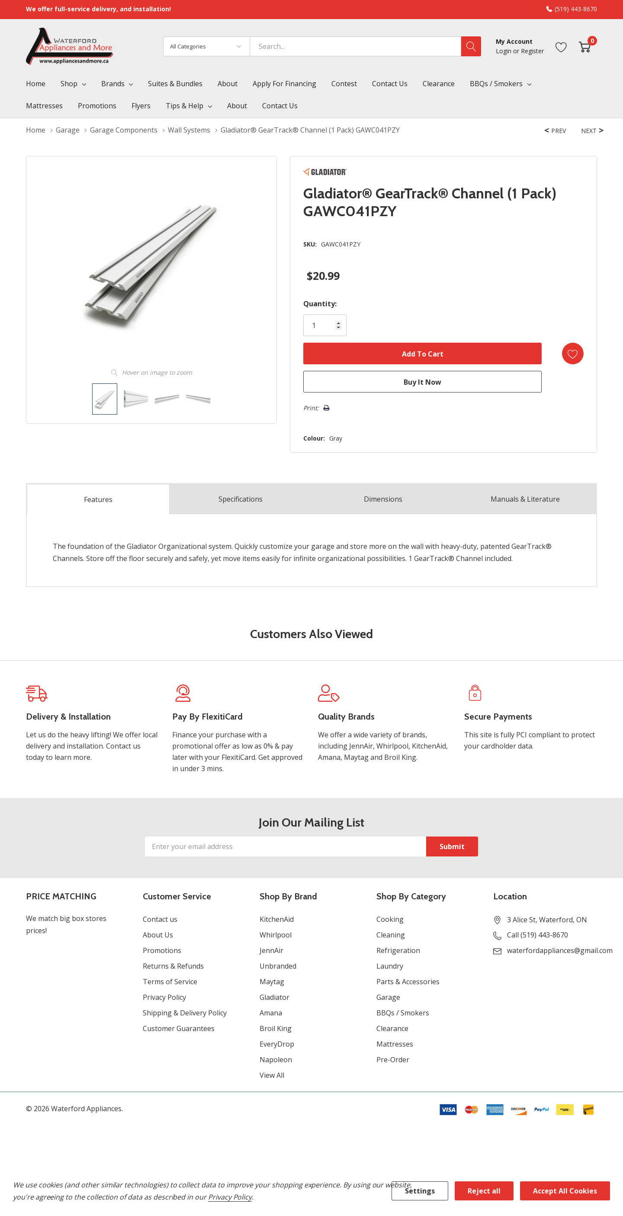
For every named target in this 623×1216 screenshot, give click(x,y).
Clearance (392, 1028)
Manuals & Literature (525, 499)
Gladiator (274, 997)
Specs (240, 499)
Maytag (272, 981)
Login (504, 51)
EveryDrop (277, 1044)
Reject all (484, 1191)
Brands (113, 83)
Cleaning (390, 935)
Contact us (160, 919)
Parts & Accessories (408, 981)
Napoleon (276, 1059)
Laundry (389, 966)
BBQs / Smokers (496, 83)
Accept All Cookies (565, 1191)
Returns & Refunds (173, 966)
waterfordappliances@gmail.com (560, 950)
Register (532, 51)
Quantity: (320, 303)
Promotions (162, 950)
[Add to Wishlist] (573, 353)
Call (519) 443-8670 (537, 935)
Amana (271, 1013)
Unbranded (278, 966)
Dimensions (383, 499)
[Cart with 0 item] (585, 46)
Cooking (390, 919)
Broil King (276, 1028)
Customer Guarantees (179, 1028)
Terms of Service (170, 981)
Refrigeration (398, 950)
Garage (388, 997)
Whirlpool (276, 935)
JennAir (271, 950)
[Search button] (471, 46)
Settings (420, 1191)
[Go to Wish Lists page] (561, 46)
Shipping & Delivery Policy (185, 1013)
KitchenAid (277, 919)
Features (98, 499)
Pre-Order (392, 1059)
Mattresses (394, 1044)
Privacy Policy (164, 997)
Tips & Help (184, 105)
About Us (158, 935)
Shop (69, 83)
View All (272, 1075)
